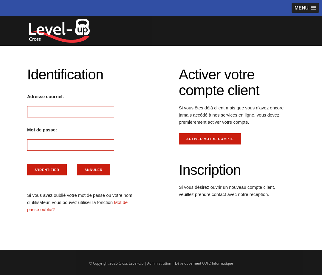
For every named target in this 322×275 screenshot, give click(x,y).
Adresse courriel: (45, 96)
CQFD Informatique (217, 263)
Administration (159, 263)
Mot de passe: (42, 129)
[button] (305, 8)
